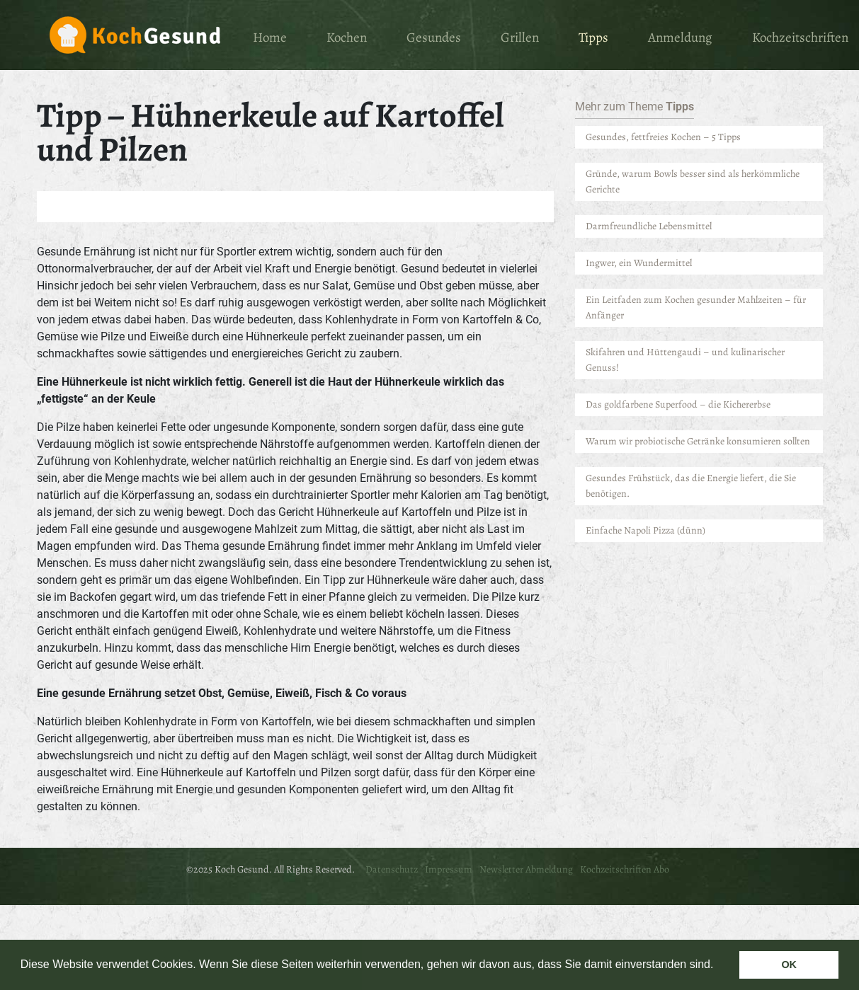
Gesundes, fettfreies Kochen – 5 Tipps (663, 137)
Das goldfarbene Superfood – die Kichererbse (678, 404)
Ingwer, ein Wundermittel (639, 263)
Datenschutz (391, 869)
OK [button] (789, 964)
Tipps (593, 37)
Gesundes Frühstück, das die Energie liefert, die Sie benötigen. (691, 485)
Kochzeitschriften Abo (624, 869)
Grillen (520, 37)
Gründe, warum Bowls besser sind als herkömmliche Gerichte (693, 181)
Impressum (448, 869)
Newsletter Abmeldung (526, 869)
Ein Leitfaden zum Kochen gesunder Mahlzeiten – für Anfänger (696, 307)
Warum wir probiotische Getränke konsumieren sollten (698, 441)
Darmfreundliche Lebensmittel (650, 226)
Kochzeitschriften (800, 37)
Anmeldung (680, 37)
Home (270, 37)
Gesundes (433, 37)
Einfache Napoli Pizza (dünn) (645, 530)
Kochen (346, 37)
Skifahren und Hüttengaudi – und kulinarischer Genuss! (685, 359)
